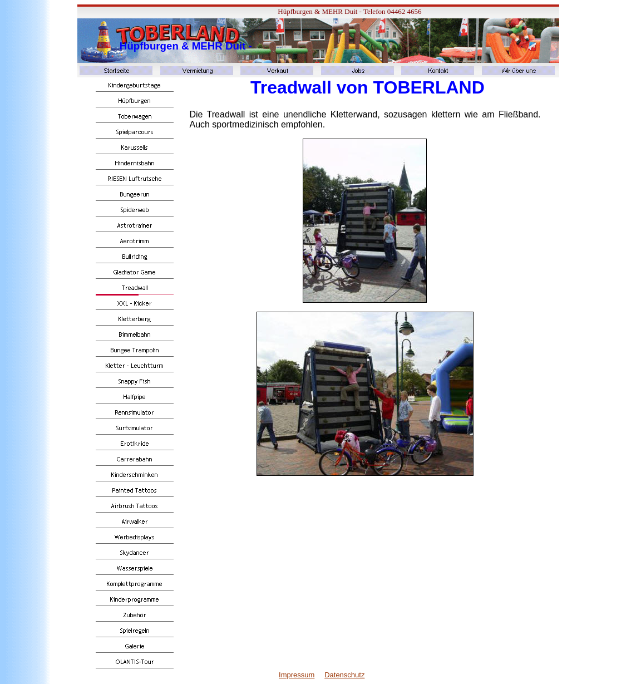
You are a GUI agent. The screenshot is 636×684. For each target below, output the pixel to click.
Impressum (296, 675)
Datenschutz (344, 675)
